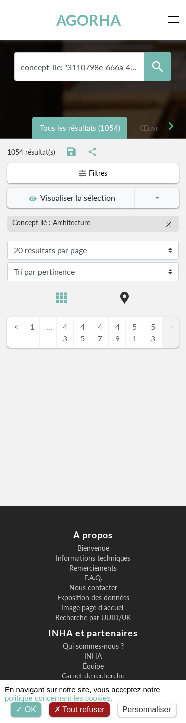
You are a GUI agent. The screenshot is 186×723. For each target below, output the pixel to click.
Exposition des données (93, 597)
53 (153, 332)
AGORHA (88, 20)
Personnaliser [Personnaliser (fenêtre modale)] (147, 709)
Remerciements (93, 568)
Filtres (93, 173)
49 (117, 332)
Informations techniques (93, 558)
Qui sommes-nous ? (93, 646)
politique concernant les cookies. (59, 698)
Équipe (93, 666)
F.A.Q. (93, 578)
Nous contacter (93, 587)
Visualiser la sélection (72, 198)
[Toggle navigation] (175, 20)
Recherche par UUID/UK (93, 617)
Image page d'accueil (93, 607)
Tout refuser (79, 709)
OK (26, 709)
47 (100, 332)
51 (134, 332)
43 (65, 332)
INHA (93, 656)
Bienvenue (93, 548)
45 (82, 332)
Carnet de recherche (93, 676)
